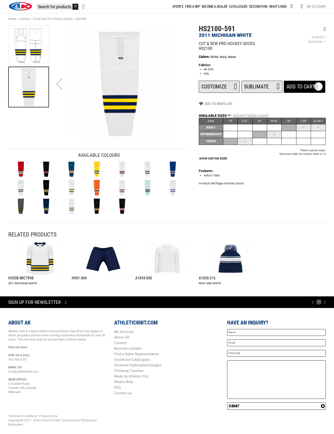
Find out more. (18, 347)
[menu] (229, 6)
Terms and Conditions (22, 416)
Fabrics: (205, 65)
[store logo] (20, 6)
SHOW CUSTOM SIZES (213, 158)
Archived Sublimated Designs (137, 365)
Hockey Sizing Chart (251, 116)
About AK (121, 337)
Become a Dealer (128, 348)
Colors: (204, 57)
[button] (59, 84)
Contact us (123, 393)
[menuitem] (177, 6)
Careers (120, 343)
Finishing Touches (128, 371)
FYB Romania (88, 420)
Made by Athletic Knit (131, 376)
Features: (206, 171)
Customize (219, 85)
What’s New (123, 382)
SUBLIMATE (261, 85)
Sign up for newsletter (34, 302)
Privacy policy (48, 416)
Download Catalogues (132, 359)
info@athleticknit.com (23, 371)
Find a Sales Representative (136, 354)
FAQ (117, 387)
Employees (15, 424)
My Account (316, 6)
